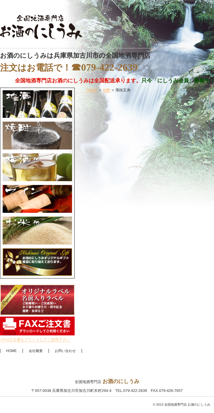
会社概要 (36, 351)
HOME (91, 90)
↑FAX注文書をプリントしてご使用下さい (35, 339)
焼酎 (106, 90)
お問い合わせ (65, 351)
